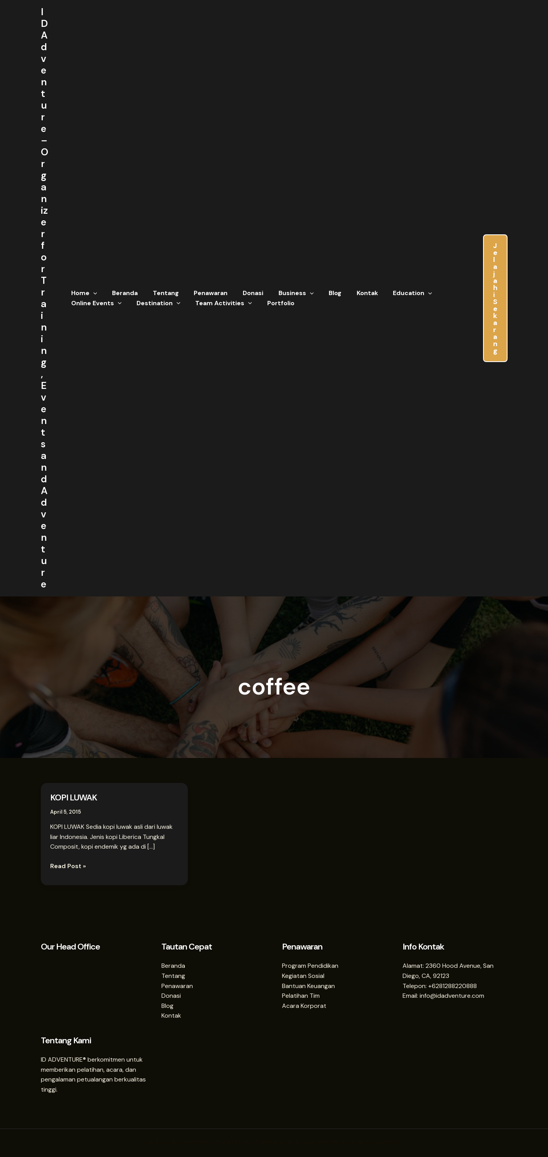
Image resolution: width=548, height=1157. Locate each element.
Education (390, 293)
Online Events (95, 303)
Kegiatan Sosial (303, 976)
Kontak (348, 293)
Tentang (159, 293)
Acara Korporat (304, 1006)
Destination (155, 303)
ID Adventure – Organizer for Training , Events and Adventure (44, 298)
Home (83, 293)
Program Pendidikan (310, 966)
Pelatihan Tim (301, 996)
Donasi (241, 293)
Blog (318, 293)
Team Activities (217, 303)
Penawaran (202, 293)
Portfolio (271, 303)
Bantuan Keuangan (308, 986)
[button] (92, 293)
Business (281, 293)
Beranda (121, 293)
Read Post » (68, 865)
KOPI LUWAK (73, 797)
